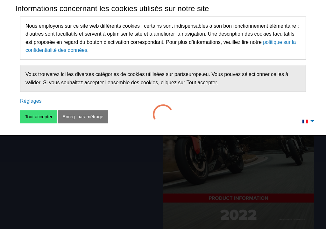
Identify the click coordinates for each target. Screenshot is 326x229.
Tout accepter (38, 116)
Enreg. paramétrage (83, 116)
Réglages (31, 101)
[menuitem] (306, 121)
